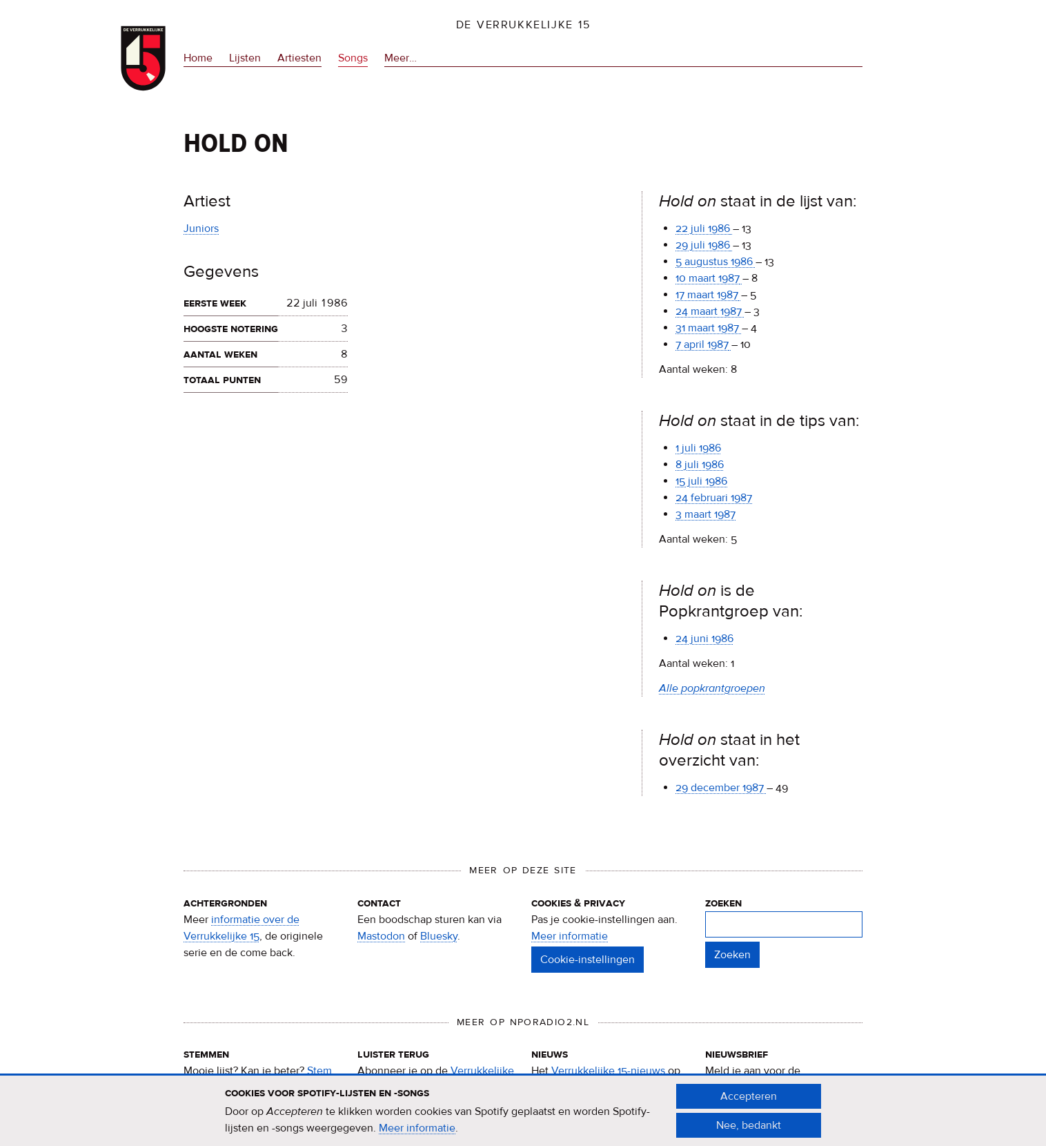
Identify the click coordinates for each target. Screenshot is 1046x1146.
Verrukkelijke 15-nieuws (608, 1071)
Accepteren (748, 1103)
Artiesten (299, 58)
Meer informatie (569, 936)
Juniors (201, 228)
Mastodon (381, 936)
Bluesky (438, 936)
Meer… (400, 58)
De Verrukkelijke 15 (523, 25)
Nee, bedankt (748, 1132)
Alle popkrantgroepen (712, 688)
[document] (523, 1118)
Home (198, 58)
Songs (353, 58)
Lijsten (245, 58)
